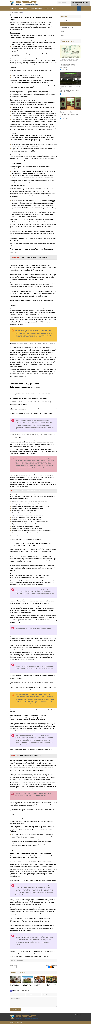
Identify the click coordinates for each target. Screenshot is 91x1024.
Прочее (54, 8)
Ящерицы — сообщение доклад (51, 985)
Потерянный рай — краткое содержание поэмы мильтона (14, 985)
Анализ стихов (23, 8)
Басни (47, 8)
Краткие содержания (36, 8)
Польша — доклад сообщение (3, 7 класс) (27, 985)
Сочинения (13, 8)
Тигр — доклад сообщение (37, 985)
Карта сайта (78, 1014)
